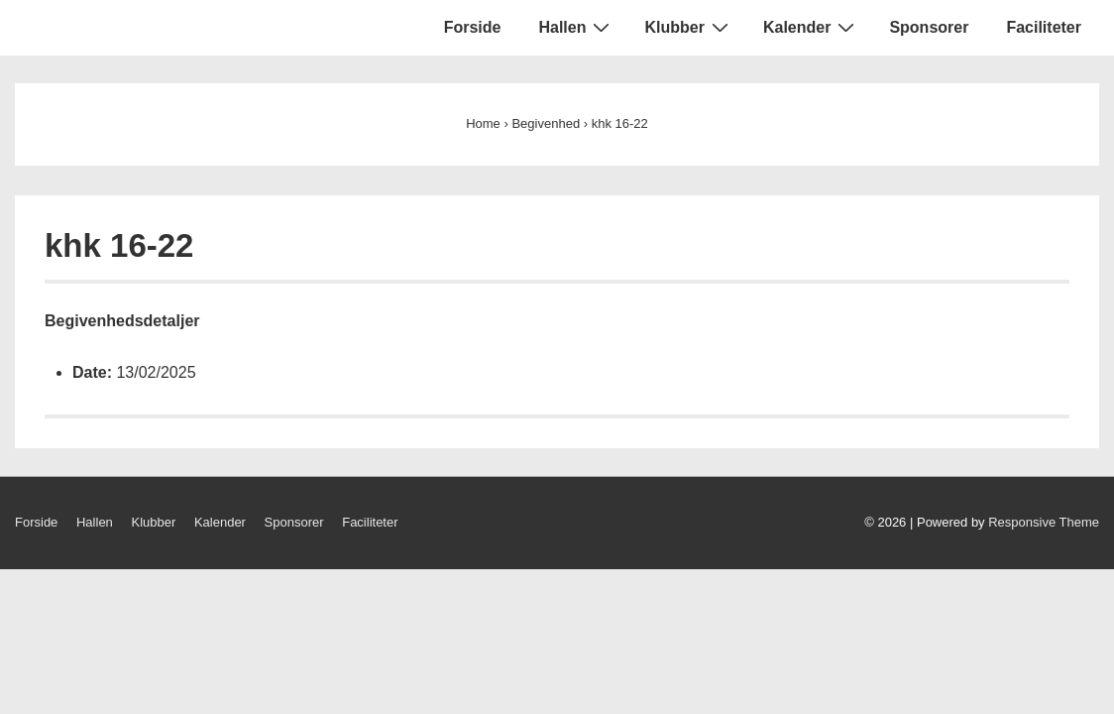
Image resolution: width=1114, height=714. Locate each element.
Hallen (576, 27)
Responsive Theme (1043, 522)
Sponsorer (928, 27)
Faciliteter (1043, 27)
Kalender (811, 27)
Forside (472, 27)
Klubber (688, 27)
